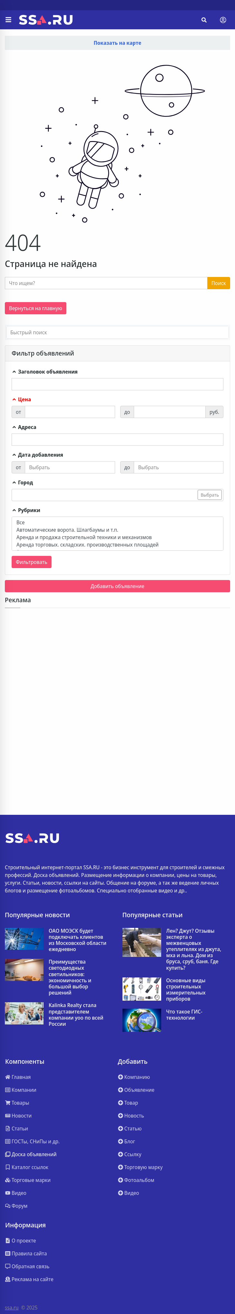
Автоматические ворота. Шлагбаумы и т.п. (117, 530)
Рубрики (26, 510)
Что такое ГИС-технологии (184, 1015)
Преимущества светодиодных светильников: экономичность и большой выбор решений (70, 977)
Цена (21, 399)
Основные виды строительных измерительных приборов (186, 989)
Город (22, 482)
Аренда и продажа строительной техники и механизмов (117, 537)
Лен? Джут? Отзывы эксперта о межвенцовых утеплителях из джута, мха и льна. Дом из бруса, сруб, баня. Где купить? (193, 949)
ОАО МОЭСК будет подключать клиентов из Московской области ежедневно (77, 940)
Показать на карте (118, 42)
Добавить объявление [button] (117, 586)
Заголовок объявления (45, 371)
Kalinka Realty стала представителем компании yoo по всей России (76, 1014)
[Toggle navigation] (223, 19)
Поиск (218, 283)
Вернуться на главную (35, 308)
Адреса (24, 427)
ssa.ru (12, 1307)
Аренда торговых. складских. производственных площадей (117, 544)
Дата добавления (37, 454)
